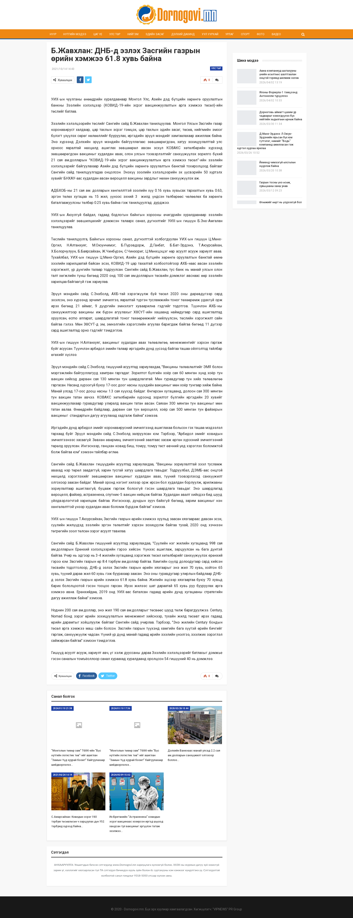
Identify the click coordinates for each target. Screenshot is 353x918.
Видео (276, 34)
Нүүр (53, 34)
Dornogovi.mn (134, 909)
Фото (261, 34)
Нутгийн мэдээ (74, 34)
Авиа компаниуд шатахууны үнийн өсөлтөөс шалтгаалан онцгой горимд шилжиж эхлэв (279, 74)
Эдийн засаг (154, 34)
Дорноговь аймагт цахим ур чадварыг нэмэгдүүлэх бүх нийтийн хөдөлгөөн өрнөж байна (280, 116)
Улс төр (114, 34)
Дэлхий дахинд (183, 34)
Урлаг (229, 34)
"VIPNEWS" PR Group (227, 909)
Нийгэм (132, 34)
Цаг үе (97, 34)
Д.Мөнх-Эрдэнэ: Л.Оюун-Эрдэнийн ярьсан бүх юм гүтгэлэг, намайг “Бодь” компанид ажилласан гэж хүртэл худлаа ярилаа (265, 141)
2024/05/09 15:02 (120, 775)
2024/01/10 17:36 (120, 708)
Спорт (245, 34)
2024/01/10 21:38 (62, 708)
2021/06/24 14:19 (62, 775)
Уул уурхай (210, 34)
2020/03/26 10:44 (178, 708)
